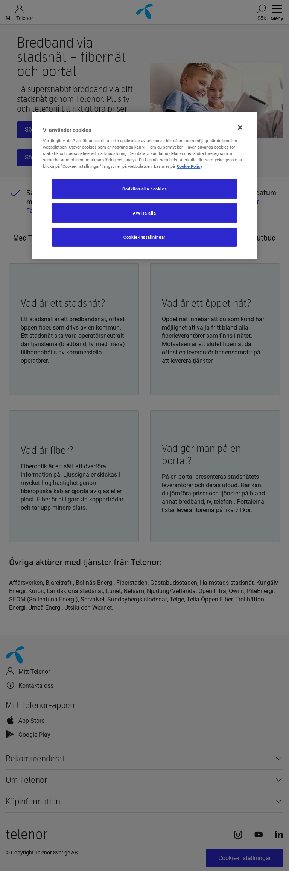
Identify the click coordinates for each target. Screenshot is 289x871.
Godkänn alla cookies (144, 189)
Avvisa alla (144, 213)
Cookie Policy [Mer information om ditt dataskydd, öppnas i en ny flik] (189, 166)
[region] (144, 185)
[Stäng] (240, 127)
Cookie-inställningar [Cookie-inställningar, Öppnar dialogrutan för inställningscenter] (144, 237)
